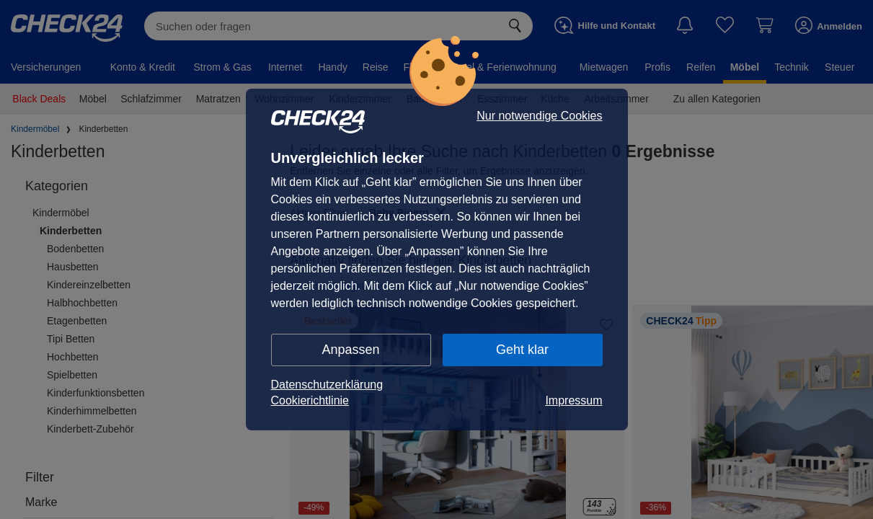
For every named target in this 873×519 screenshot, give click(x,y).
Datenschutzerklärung (327, 384)
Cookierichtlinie (310, 400)
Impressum (573, 400)
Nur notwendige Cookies (539, 116)
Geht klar (522, 349)
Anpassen (350, 349)
